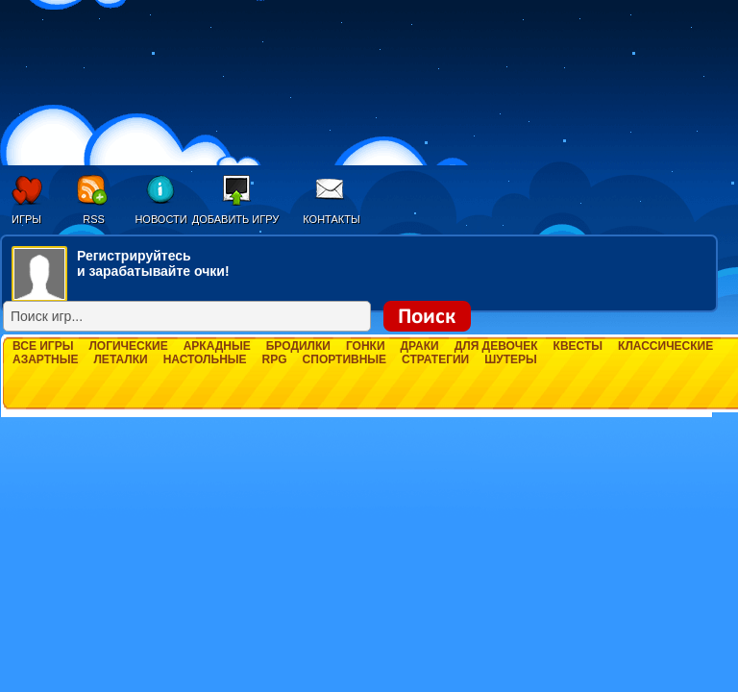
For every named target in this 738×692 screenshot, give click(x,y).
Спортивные (345, 359)
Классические (665, 346)
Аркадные (217, 346)
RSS (94, 219)
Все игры (42, 346)
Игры (26, 219)
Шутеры (510, 359)
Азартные (45, 359)
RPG (274, 359)
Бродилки (298, 346)
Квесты (578, 346)
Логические (127, 346)
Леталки (120, 359)
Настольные (205, 359)
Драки (420, 346)
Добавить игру (236, 219)
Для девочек (496, 346)
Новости (160, 219)
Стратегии (435, 359)
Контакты (331, 219)
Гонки (365, 346)
